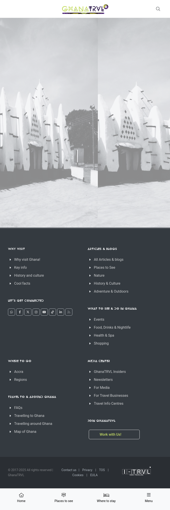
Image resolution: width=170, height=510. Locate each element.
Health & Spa (104, 335)
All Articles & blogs (109, 259)
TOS (102, 470)
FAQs (18, 408)
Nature (99, 275)
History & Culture (107, 283)
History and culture (29, 275)
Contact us (69, 470)
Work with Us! (111, 434)
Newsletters (103, 380)
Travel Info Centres (108, 403)
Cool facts (22, 283)
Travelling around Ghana (33, 424)
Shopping (101, 343)
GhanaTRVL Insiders (110, 372)
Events (99, 319)
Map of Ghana (25, 431)
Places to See (104, 267)
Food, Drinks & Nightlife (112, 327)
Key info (20, 267)
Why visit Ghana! (27, 259)
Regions (20, 380)
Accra (18, 372)
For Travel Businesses (111, 395)
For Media (102, 387)
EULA (94, 475)
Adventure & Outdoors (111, 291)
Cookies (77, 475)
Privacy (87, 470)
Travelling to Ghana (29, 416)
